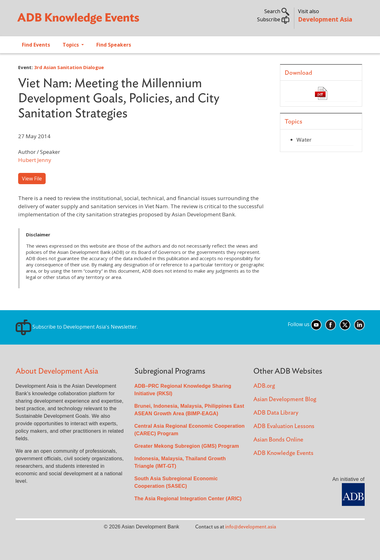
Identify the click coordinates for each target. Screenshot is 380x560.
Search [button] (276, 11)
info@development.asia (250, 526)
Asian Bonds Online (278, 440)
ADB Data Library (275, 413)
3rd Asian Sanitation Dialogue (69, 67)
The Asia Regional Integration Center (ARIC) (188, 498)
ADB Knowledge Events (283, 453)
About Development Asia (57, 371)
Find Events (36, 44)
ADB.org (264, 386)
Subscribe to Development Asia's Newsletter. (77, 326)
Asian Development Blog (284, 399)
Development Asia (325, 19)
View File (32, 178)
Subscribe (273, 19)
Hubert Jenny (34, 160)
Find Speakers (113, 44)
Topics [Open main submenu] (71, 44)
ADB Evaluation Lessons (283, 426)
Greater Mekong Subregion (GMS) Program (186, 446)
